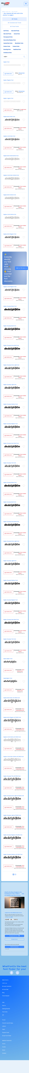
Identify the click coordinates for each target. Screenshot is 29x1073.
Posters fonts (16, 46)
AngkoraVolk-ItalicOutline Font (10, 155)
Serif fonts (6, 30)
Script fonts (17, 33)
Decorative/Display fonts (9, 40)
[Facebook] (11, 972)
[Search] (24, 56)
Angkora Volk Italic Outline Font (11, 175)
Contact (4, 1053)
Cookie (4, 1047)
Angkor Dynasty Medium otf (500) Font (12, 854)
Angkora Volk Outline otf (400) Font (12, 737)
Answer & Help (9, 917)
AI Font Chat (5, 989)
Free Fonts (4, 1011)
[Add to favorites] (24, 65)
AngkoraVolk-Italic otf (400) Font (11, 697)
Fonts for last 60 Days (7, 1023)
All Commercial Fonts (14, 22)
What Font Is (6, 11)
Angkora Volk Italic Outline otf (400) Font (13, 756)
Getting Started (6, 1008)
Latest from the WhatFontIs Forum (13, 912)
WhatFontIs (9, 966)
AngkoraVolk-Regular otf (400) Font (12, 717)
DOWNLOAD (8, 73)
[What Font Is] (5, 3)
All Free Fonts (14, 26)
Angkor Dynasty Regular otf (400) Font (12, 835)
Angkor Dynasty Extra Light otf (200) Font (13, 795)
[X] (17, 972)
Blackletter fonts (19, 43)
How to (4, 1005)
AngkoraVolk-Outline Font (9, 194)
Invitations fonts (7, 52)
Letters (4, 1026)
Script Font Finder (6, 1035)
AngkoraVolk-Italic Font (9, 116)
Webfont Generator (14, 946)
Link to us (4, 983)
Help (3, 1002)
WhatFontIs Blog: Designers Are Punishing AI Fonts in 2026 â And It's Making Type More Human (14, 894)
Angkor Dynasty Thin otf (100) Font (11, 776)
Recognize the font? (14, 935)
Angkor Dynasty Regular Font (10, 423)
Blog (3, 992)
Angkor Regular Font (8, 80)
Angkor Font (6, 62)
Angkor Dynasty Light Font (9, 384)
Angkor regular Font (8, 98)
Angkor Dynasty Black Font (9, 306)
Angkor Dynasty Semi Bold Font (11, 443)
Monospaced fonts (7, 37)
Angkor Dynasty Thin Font (9, 463)
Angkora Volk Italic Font (9, 136)
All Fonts (14, 11)
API (3, 1015)
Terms (3, 1043)
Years (3, 1029)
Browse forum (14, 939)
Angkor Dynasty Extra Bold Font (11, 345)
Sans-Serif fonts (15, 30)
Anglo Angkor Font (7, 658)
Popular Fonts (5, 1032)
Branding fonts (7, 49)
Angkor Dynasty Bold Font (9, 325)
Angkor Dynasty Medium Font (10, 404)
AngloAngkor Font (7, 678)
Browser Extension (6, 986)
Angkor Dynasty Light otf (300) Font (12, 815)
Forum (3, 1020)
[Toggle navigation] (26, 3)
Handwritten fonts (7, 43)
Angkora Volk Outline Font (9, 214)
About (3, 1050)
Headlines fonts (17, 49)
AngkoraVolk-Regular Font (9, 234)
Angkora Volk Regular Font (9, 286)
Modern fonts (6, 46)
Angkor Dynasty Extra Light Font (11, 365)
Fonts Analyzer (5, 995)
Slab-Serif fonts (7, 33)
